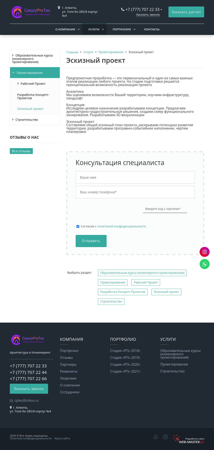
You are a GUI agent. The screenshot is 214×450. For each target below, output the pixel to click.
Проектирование (29, 73)
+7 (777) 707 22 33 (142, 9)
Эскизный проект (30, 108)
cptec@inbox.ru (26, 400)
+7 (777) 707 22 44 (28, 372)
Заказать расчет (186, 12)
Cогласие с (113, 226)
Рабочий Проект (33, 83)
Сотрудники (69, 392)
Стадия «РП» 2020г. (125, 364)
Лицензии (68, 378)
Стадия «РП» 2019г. (125, 357)
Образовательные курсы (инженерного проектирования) (32, 58)
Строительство (26, 119)
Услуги (93, 29)
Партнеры (68, 364)
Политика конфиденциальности (31, 438)
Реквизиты (69, 371)
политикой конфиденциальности (121, 226)
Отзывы (66, 357)
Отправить (91, 241)
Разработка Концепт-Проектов (33, 96)
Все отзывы (21, 151)
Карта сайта (62, 438)
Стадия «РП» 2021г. (125, 371)
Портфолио (122, 29)
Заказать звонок (148, 15)
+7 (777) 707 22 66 (28, 378)
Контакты (151, 29)
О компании (65, 29)
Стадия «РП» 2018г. (125, 350)
